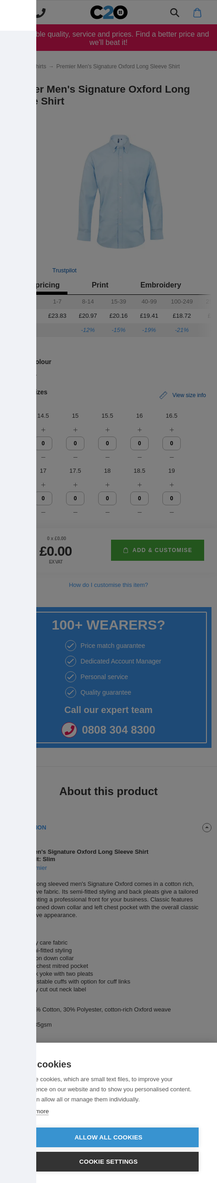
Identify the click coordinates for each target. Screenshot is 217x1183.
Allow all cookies (108, 1137)
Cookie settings (108, 1161)
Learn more (33, 1111)
